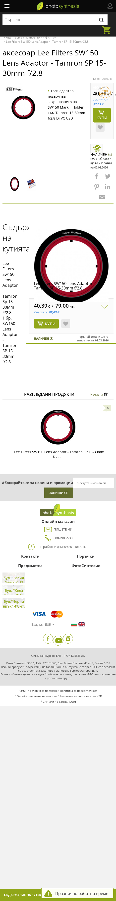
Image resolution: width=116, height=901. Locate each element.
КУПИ (50, 323)
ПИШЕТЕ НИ (58, 529)
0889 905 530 (58, 538)
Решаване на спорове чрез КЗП (81, 696)
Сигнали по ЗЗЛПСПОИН (59, 701)
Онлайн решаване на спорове (37, 696)
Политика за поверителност (78, 691)
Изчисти (96, 394)
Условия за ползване (44, 691)
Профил (110, 6)
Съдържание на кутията (25, 895)
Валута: (37, 624)
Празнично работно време (81, 893)
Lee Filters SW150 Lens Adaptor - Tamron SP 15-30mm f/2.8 (64, 285)
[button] (97, 178)
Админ (23, 691)
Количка (108, 27)
